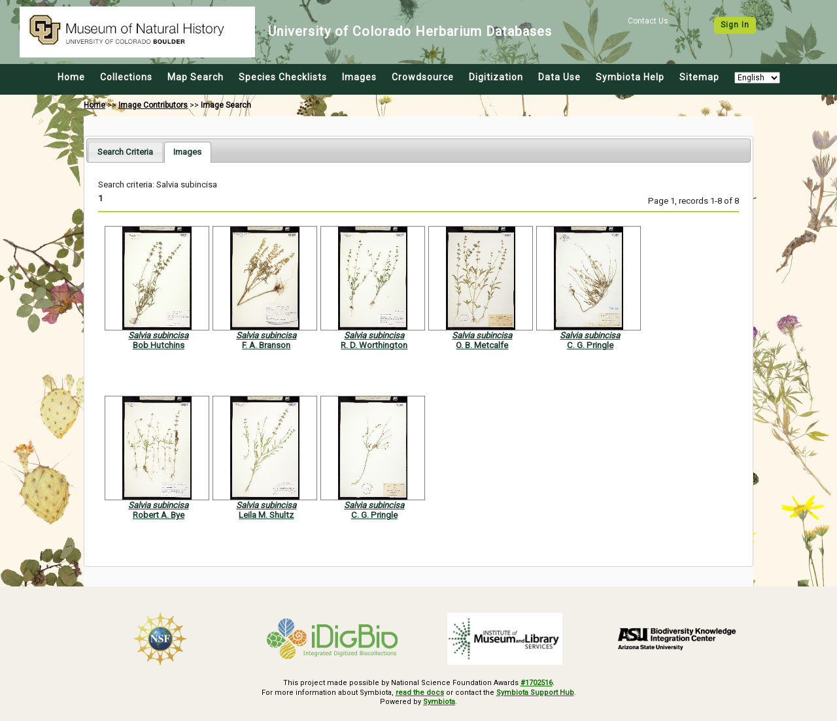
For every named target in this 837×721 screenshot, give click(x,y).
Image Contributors (153, 105)
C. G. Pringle (590, 345)
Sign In (735, 24)
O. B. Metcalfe (482, 345)
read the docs (420, 692)
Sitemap (699, 77)
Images (359, 77)
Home (71, 77)
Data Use (559, 77)
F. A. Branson (266, 345)
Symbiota (439, 701)
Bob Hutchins (158, 345)
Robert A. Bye (158, 515)
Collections (126, 77)
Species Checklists (283, 77)
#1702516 (537, 683)
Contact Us (648, 20)
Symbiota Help (630, 77)
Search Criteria (125, 152)
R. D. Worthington (374, 345)
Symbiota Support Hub (535, 692)
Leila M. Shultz (266, 515)
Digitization (496, 77)
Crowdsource (423, 77)
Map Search (195, 77)
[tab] (125, 152)
